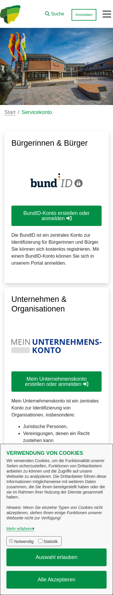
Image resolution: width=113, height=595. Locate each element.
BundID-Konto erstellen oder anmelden (56, 215)
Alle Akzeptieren (56, 579)
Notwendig (24, 541)
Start (9, 112)
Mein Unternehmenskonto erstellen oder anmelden (56, 381)
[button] (54, 12)
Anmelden (84, 15)
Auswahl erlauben (56, 557)
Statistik (51, 541)
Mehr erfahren (19, 528)
